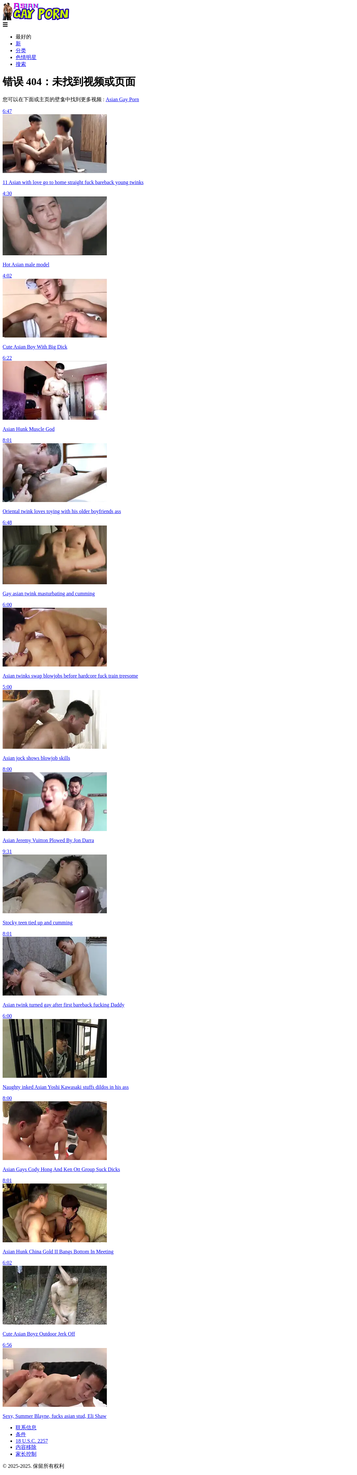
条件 (21, 1434)
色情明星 (26, 57)
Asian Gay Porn (122, 99)
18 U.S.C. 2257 (32, 1441)
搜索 (21, 64)
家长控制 (26, 1454)
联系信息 (26, 1427)
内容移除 (26, 1447)
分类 (21, 50)
